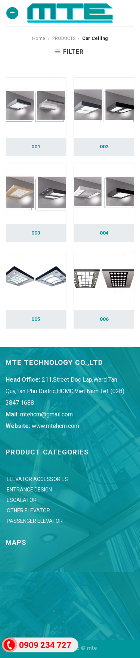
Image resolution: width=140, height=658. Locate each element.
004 (104, 233)
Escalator (22, 500)
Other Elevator (28, 510)
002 (104, 146)
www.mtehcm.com (55, 425)
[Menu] (12, 13)
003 (35, 233)
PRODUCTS (63, 38)
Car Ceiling (22, 469)
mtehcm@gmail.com (46, 414)
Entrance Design (29, 490)
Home (38, 38)
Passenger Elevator (35, 521)
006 (104, 319)
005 (35, 319)
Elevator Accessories (37, 479)
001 (35, 146)
